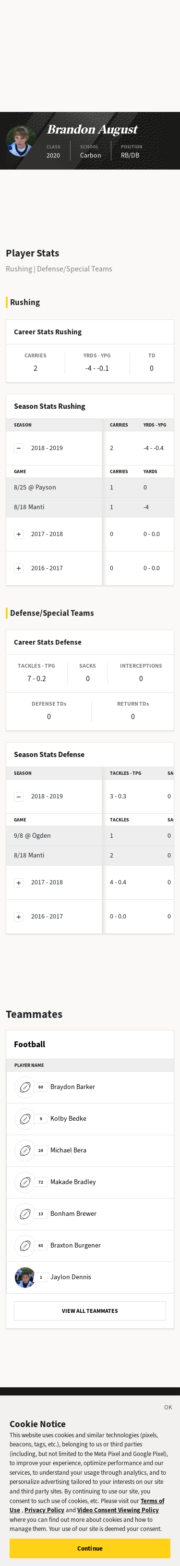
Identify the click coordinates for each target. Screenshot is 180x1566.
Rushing (19, 269)
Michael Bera (50, 1150)
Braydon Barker (54, 1086)
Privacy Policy (44, 1518)
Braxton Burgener (57, 1245)
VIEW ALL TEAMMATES (90, 1311)
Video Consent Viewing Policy (118, 1518)
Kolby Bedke (50, 1118)
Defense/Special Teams (74, 269)
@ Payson (35, 487)
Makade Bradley (55, 1182)
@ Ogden (32, 835)
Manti (29, 507)
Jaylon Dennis (52, 1277)
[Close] (168, 1417)
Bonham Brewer (55, 1213)
